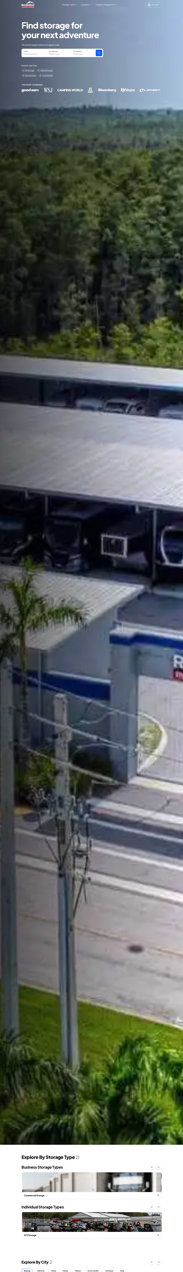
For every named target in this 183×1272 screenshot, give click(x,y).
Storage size (77, 51)
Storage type (53, 51)
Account (153, 4)
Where (26, 51)
